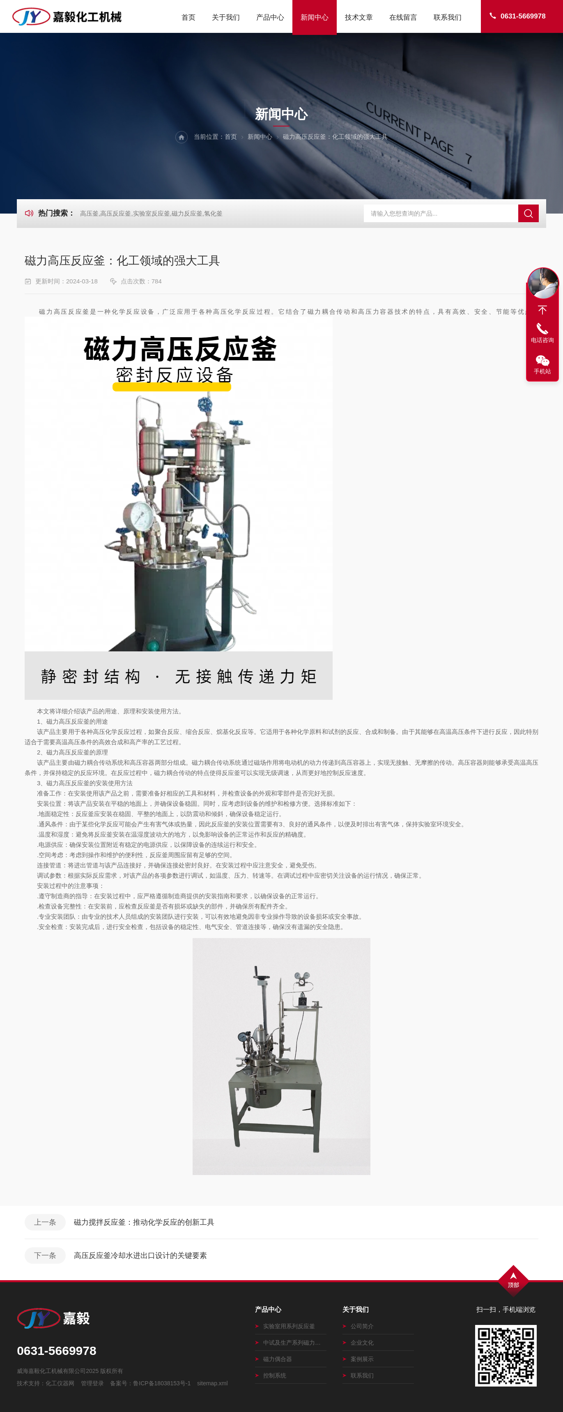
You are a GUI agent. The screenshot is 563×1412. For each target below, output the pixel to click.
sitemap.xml (212, 1383)
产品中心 (270, 17)
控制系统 (270, 1375)
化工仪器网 (60, 1383)
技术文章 (359, 17)
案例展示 (358, 1359)
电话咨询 (542, 340)
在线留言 (403, 17)
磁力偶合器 (273, 1359)
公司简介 (358, 1326)
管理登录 (92, 1383)
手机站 (542, 371)
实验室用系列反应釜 (285, 1326)
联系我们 (448, 17)
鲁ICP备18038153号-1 (162, 1383)
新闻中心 (315, 17)
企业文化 (358, 1342)
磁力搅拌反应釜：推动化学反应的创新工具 (144, 1222)
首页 (188, 17)
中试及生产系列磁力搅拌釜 (290, 1342)
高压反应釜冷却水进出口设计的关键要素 (140, 1255)
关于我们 (226, 17)
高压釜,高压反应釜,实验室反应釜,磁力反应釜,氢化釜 (151, 213)
